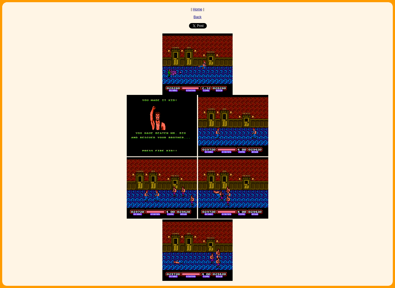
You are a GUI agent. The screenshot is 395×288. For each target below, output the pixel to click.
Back (198, 17)
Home (197, 9)
